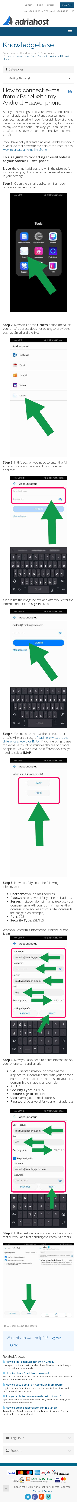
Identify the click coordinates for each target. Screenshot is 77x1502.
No (14, 1345)
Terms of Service (42, 1491)
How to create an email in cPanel (25, 149)
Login (40, 4)
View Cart (67, 5)
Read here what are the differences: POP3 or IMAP (35, 739)
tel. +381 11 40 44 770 (36, 11)
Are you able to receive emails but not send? (32, 1396)
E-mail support (48, 53)
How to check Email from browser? (26, 1373)
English (29, 4)
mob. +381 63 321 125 (62, 11)
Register (50, 4)
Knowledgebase (28, 53)
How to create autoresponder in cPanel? (30, 1407)
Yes (57, 1338)
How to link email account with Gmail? (28, 1361)
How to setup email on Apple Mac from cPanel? (34, 1384)
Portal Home (9, 53)
